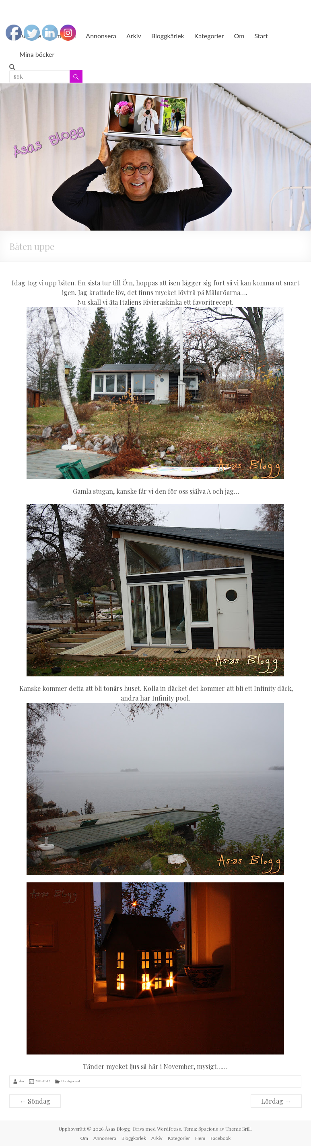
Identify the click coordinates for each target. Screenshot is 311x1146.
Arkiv (133, 36)
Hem (200, 1138)
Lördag (276, 1101)
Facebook (220, 1138)
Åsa (21, 1081)
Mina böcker (36, 54)
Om (239, 36)
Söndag (35, 1101)
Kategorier (209, 36)
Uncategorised (70, 1081)
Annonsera (101, 36)
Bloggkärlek (167, 36)
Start (261, 36)
